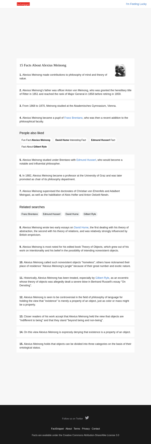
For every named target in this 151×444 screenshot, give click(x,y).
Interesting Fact (70, 140)
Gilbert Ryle (90, 214)
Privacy (86, 428)
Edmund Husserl (86, 159)
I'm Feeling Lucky (136, 4)
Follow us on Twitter (75, 418)
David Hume (72, 214)
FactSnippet (57, 428)
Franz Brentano (73, 117)
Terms (77, 428)
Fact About (34, 146)
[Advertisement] (75, 33)
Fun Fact (36, 140)
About (69, 428)
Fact (103, 140)
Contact (96, 428)
